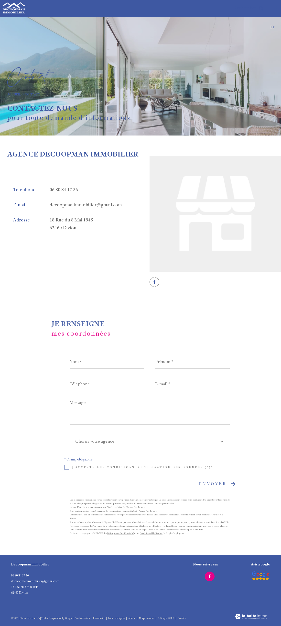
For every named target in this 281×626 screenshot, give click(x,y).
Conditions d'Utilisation (151, 533)
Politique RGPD (166, 618)
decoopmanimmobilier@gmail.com (86, 205)
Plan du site (99, 618)
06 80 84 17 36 (64, 190)
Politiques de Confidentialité (120, 533)
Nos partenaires (147, 618)
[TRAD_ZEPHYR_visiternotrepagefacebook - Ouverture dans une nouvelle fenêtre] (154, 282)
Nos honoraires (82, 618)
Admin (132, 618)
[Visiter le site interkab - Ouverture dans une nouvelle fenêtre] (260, 576)
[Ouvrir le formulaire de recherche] (249, 8)
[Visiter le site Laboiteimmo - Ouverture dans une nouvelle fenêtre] (251, 613)
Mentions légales (116, 618)
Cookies (181, 618)
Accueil (14, 94)
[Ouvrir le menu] (273, 8)
